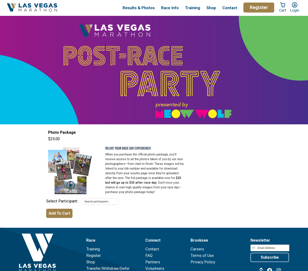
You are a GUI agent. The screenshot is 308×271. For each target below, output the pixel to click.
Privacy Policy (203, 262)
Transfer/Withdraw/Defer (108, 268)
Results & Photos (139, 7)
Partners (152, 262)
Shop (211, 7)
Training (93, 249)
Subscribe (270, 257)
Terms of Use (202, 255)
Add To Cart (59, 213)
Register (259, 7)
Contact (152, 249)
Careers (197, 249)
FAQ (148, 255)
